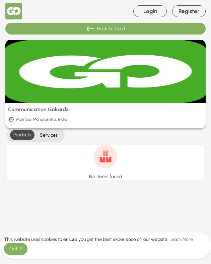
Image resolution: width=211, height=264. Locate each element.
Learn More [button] (181, 239)
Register (189, 11)
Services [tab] (49, 135)
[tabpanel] (105, 162)
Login (150, 11)
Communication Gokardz (38, 109)
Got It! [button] (15, 249)
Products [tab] (22, 135)
